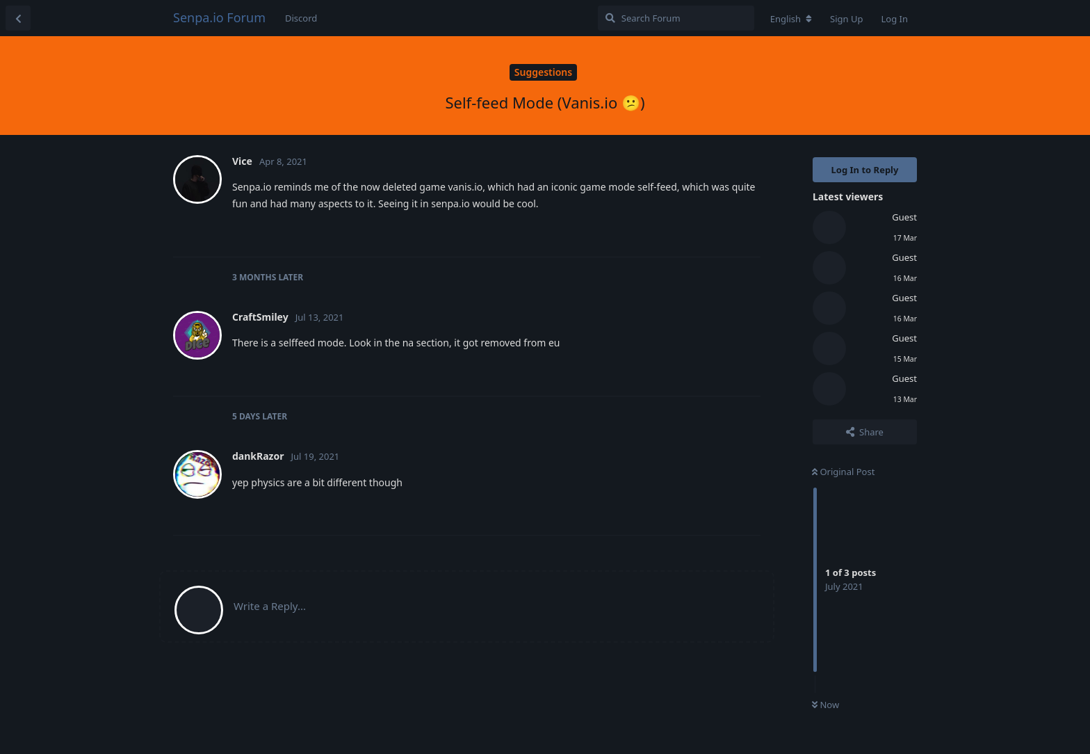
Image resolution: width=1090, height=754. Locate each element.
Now (825, 704)
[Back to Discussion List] (18, 18)
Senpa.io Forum (219, 17)
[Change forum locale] (791, 18)
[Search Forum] (676, 18)
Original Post (843, 471)
